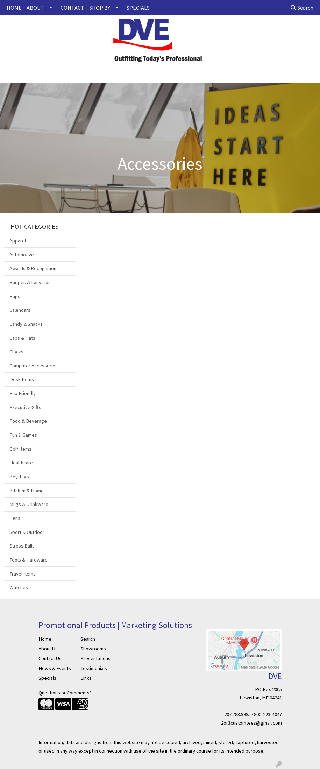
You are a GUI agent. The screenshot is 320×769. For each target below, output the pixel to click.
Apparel (17, 241)
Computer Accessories (33, 365)
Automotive (21, 255)
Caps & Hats (22, 338)
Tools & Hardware (28, 560)
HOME (14, 7)
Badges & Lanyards (30, 282)
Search (302, 7)
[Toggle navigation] (10, 75)
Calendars (19, 310)
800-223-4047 (268, 714)
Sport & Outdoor (26, 532)
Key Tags (19, 476)
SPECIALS (138, 7)
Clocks (16, 351)
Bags (14, 296)
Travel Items (22, 574)
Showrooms (93, 648)
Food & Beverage (28, 421)
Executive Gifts (25, 407)
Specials (47, 678)
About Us (48, 648)
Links (86, 678)
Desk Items (21, 379)
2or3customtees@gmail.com (251, 723)
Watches (18, 587)
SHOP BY (99, 7)
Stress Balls (22, 546)
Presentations (95, 658)
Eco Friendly (22, 393)
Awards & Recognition (32, 268)
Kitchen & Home (26, 490)
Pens (14, 518)
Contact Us (50, 658)
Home (44, 639)
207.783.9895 (237, 714)
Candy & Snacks (26, 324)
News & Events (54, 668)
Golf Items (20, 449)
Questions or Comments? (65, 693)
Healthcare (21, 462)
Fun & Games (23, 435)
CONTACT (72, 7)
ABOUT (35, 7)
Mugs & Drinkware (28, 504)
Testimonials (93, 668)
